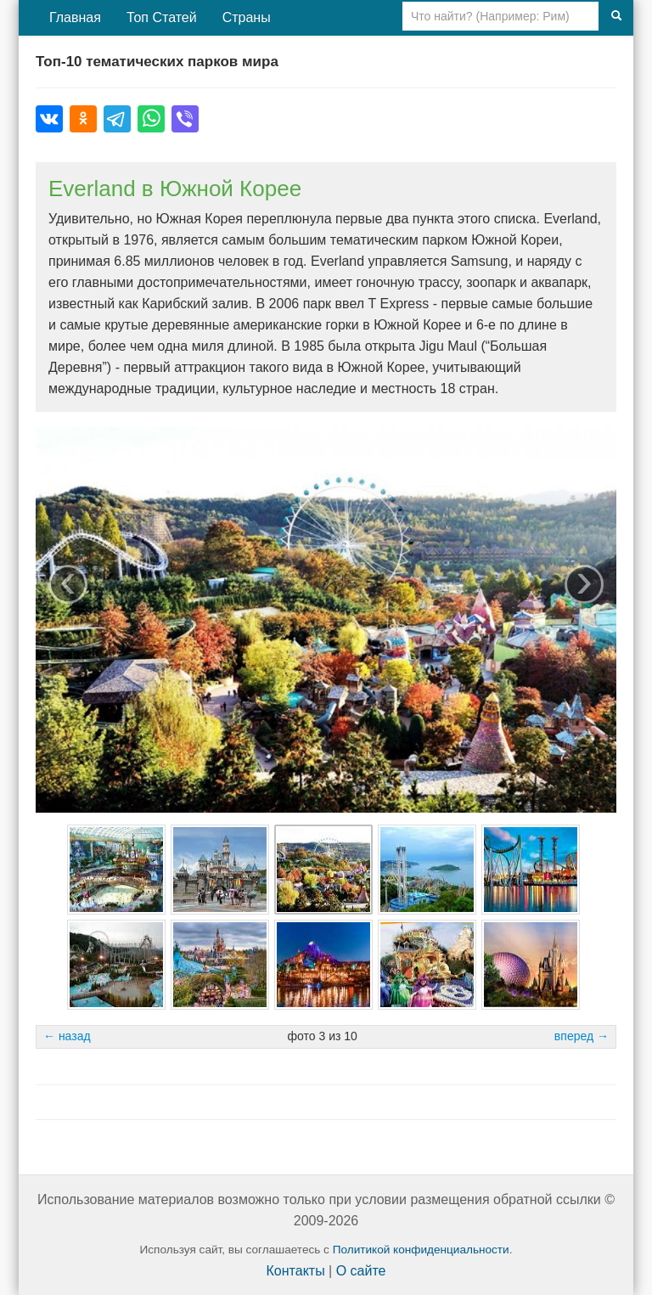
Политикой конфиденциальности (421, 1249)
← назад (67, 1036)
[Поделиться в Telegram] (117, 118)
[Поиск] (616, 16)
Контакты (296, 1271)
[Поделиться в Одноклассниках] (83, 118)
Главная (75, 17)
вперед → (581, 1036)
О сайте (361, 1271)
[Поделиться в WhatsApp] (151, 118)
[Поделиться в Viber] (185, 118)
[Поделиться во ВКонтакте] (49, 118)
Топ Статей (161, 17)
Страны (246, 17)
